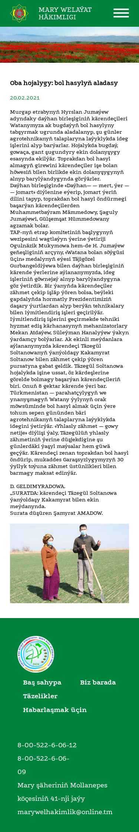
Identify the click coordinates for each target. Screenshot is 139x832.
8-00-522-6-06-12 (47, 745)
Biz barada (98, 682)
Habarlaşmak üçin (55, 710)
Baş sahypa (42, 682)
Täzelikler (40, 696)
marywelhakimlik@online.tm (65, 812)
